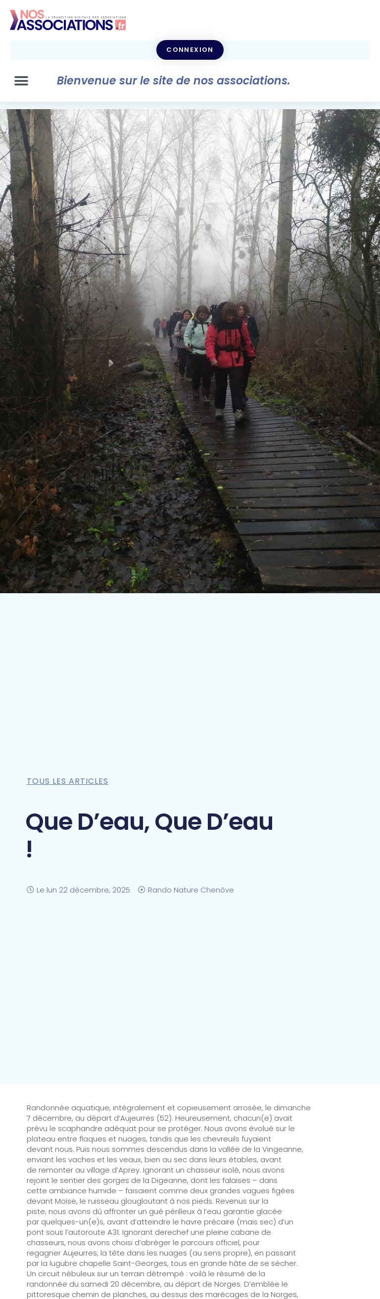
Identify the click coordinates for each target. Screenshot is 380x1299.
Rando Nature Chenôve (191, 890)
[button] (21, 81)
